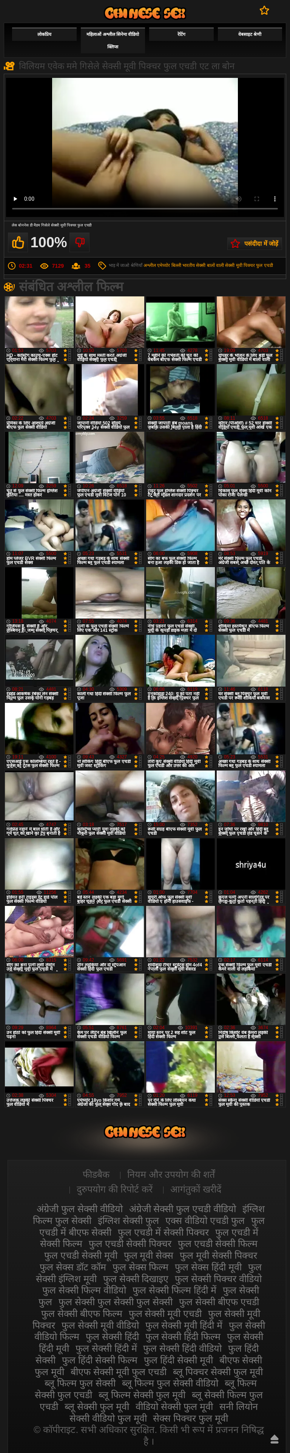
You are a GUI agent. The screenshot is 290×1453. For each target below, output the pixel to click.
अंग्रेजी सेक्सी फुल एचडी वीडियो (182, 1208)
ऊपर (274, 1439)
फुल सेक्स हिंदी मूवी (208, 1267)
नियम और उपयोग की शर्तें (171, 1174)
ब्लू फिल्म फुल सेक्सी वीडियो (170, 1383)
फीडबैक (96, 1174)
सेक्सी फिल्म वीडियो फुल (145, 13)
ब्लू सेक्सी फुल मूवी (97, 1406)
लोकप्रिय (44, 34)
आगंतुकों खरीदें (195, 1189)
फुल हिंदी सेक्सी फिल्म (99, 1360)
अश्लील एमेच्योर (156, 265)
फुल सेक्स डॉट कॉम (73, 1267)
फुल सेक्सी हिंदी (112, 1336)
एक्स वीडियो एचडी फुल (205, 1220)
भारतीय (188, 265)
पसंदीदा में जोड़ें (261, 243)
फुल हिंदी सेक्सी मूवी (178, 1360)
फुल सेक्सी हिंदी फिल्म (183, 1336)
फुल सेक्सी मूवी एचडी (165, 1313)
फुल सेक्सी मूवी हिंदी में (184, 1325)
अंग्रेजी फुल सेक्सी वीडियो (80, 1208)
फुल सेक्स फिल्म (141, 1267)
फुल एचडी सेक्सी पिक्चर (130, 1243)
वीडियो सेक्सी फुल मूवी (174, 1406)
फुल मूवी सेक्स (149, 1255)
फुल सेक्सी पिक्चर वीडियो (218, 1278)
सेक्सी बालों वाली (210, 265)
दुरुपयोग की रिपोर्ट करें (115, 1189)
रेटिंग (181, 34)
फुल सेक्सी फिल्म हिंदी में (174, 1290)
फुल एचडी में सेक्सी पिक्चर (163, 1232)
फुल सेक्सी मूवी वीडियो (100, 1325)
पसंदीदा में (264, 10)
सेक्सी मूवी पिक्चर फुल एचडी (249, 265)
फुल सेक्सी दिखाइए (136, 1278)
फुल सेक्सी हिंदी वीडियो (182, 1348)
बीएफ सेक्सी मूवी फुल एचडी (119, 1371)
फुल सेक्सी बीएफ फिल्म (81, 1313)
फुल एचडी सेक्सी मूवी (80, 1255)
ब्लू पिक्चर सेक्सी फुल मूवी (218, 1371)
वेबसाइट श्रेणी (249, 34)
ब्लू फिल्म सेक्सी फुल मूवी (142, 1394)
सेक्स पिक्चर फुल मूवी (190, 1418)
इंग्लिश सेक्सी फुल (128, 1220)
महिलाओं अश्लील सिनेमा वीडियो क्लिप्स (112, 41)
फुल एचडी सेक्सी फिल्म (218, 1243)
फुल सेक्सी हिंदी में (106, 1348)
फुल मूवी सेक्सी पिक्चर (218, 1255)
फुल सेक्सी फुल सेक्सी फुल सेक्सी (116, 1301)
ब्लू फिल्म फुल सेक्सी (80, 1383)
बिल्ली (176, 265)
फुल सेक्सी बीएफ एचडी (219, 1301)
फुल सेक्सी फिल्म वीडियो (84, 1290)
